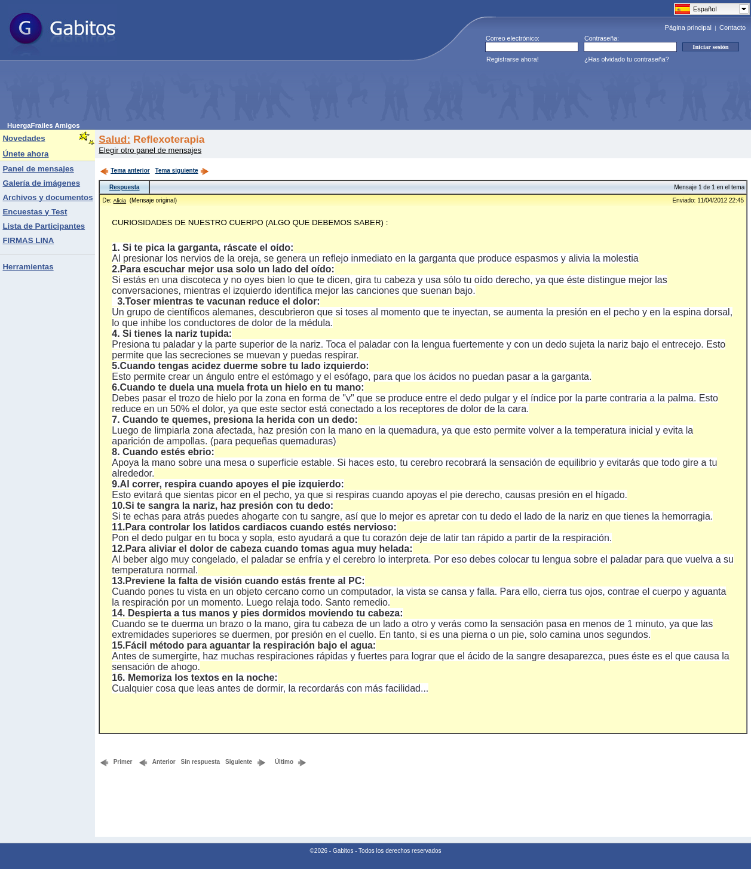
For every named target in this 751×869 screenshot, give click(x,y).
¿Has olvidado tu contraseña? (626, 59)
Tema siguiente (182, 170)
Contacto (732, 27)
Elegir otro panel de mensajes (150, 150)
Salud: (114, 139)
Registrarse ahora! (512, 59)
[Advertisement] (224, 95)
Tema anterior (124, 170)
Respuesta (124, 187)
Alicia (120, 201)
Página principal (688, 27)
